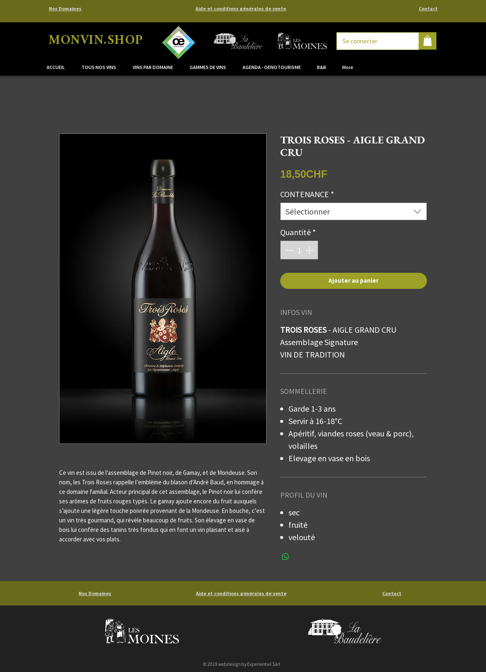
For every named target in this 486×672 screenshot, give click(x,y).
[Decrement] (288, 250)
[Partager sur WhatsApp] (286, 557)
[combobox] (353, 211)
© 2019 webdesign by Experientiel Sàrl (241, 664)
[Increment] (310, 250)
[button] (154, 67)
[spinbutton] (299, 250)
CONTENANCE (307, 194)
